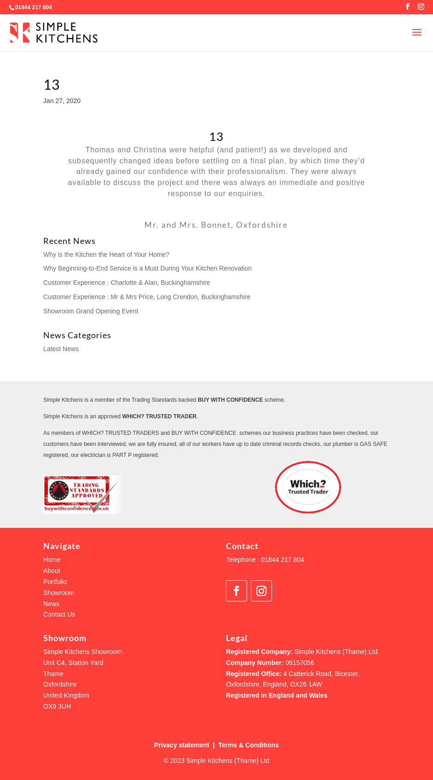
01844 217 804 (33, 7)
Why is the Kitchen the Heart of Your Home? (106, 254)
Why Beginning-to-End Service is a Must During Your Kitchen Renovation (147, 268)
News (51, 603)
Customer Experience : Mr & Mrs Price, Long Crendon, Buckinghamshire (147, 296)
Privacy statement (181, 745)
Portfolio (55, 581)
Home (51, 559)
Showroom (58, 592)
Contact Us (59, 614)
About (51, 570)
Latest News (61, 348)
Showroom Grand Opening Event (90, 311)
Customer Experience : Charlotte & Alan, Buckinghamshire (126, 282)
